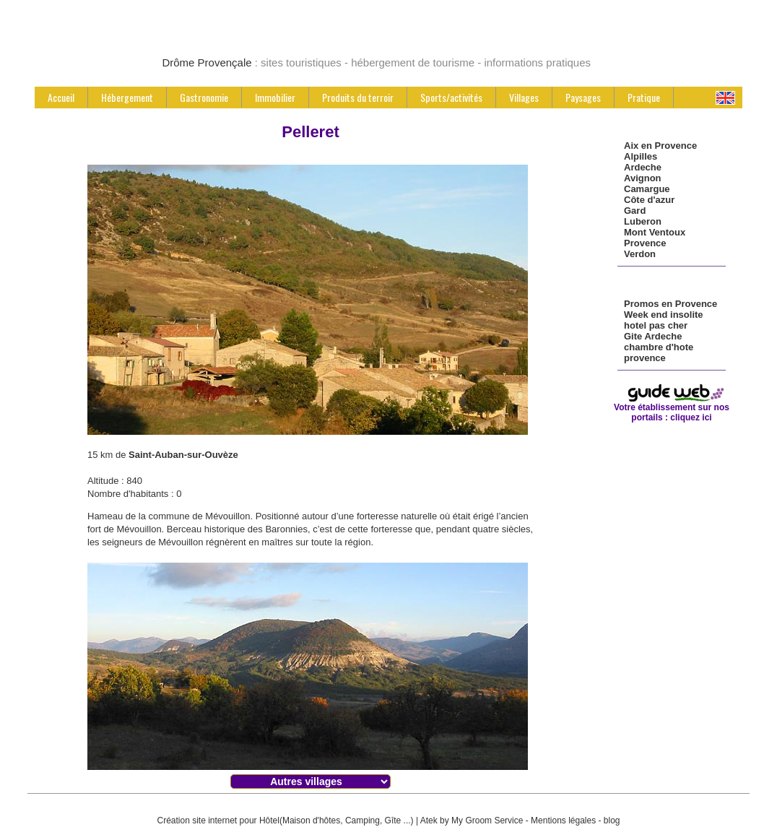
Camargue (647, 188)
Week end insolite (663, 314)
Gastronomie (204, 97)
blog (612, 820)
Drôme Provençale (206, 62)
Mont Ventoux (654, 232)
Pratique (644, 97)
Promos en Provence (670, 303)
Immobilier (275, 97)
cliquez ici (690, 417)
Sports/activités (451, 97)
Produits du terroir (358, 97)
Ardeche (642, 167)
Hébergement (127, 97)
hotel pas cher (655, 325)
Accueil (61, 97)
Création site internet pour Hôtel (218, 820)
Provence (645, 243)
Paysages (583, 97)
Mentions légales (563, 820)
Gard (635, 210)
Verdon (640, 253)
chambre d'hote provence (658, 352)
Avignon (642, 178)
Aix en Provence (660, 145)
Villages (524, 97)
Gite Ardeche (653, 336)
